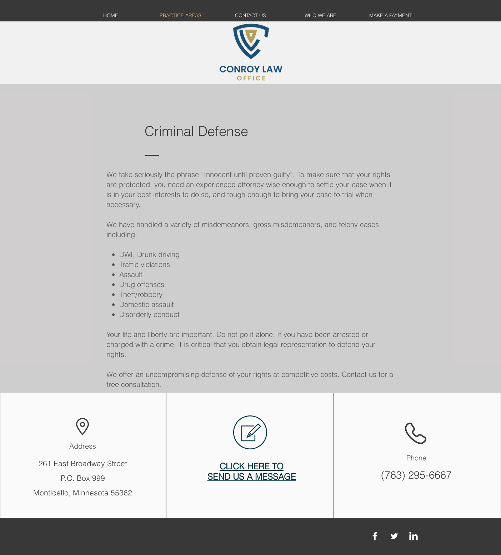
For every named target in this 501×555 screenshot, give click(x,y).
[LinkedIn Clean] (413, 536)
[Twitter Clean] (394, 536)
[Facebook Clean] (375, 536)
